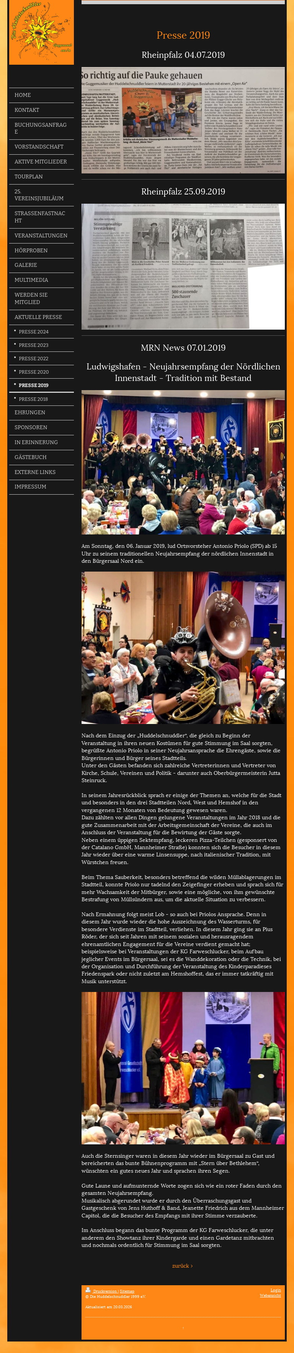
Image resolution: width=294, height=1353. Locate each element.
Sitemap (127, 1291)
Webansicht (270, 1295)
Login (276, 1290)
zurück (180, 1265)
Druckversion (101, 1291)
